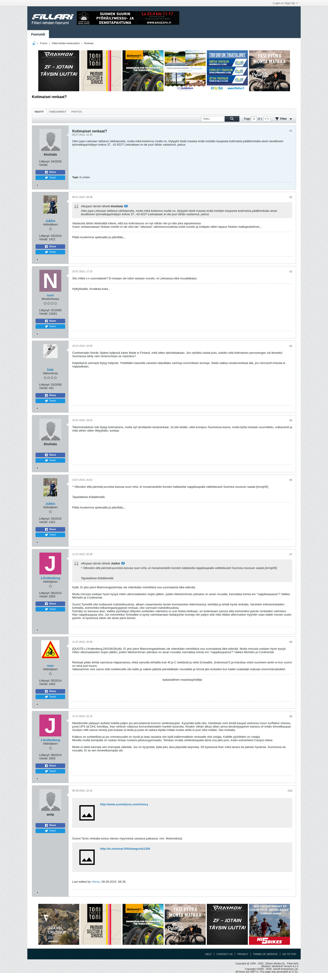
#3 (290, 271)
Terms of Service (265, 954)
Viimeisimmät (57, 111)
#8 (290, 642)
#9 (290, 716)
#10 (290, 790)
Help (208, 954)
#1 (290, 130)
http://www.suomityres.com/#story (124, 804)
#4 (290, 346)
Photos (76, 111)
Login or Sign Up (285, 3)
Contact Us (225, 954)
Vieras (96, 881)
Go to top (289, 954)
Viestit (39, 111)
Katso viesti (126, 206)
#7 (290, 554)
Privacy (242, 954)
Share (50, 172)
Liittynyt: (44, 161)
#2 (290, 197)
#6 (290, 480)
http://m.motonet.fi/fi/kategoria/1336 (125, 848)
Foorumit (38, 34)
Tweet (50, 177)
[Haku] (220, 119)
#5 (290, 420)
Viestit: (43, 165)
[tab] (39, 112)
